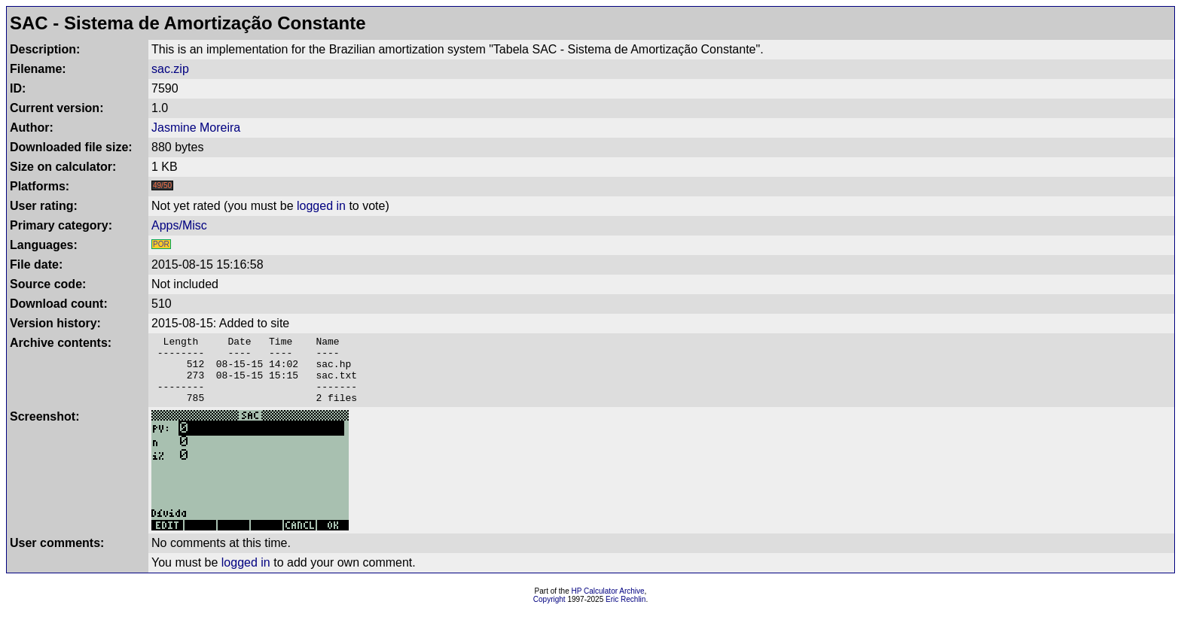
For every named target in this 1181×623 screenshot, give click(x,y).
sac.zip (170, 68)
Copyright (549, 613)
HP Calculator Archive (608, 604)
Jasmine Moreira (195, 127)
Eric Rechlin (625, 613)
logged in (321, 205)
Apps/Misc (179, 225)
